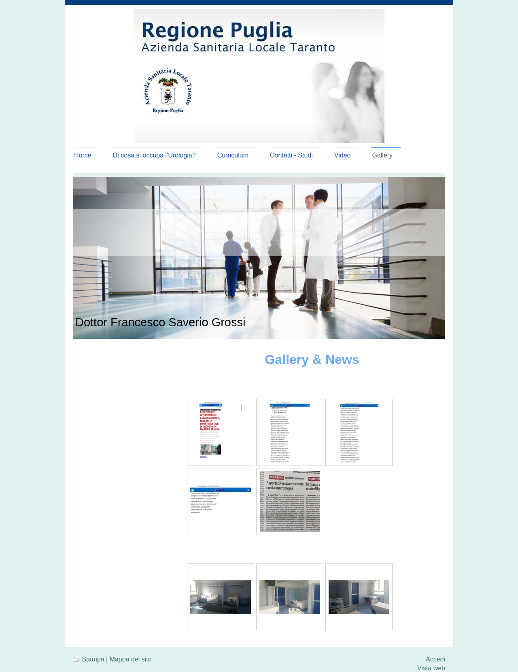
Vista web (431, 668)
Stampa (89, 659)
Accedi (435, 659)
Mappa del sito (131, 659)
